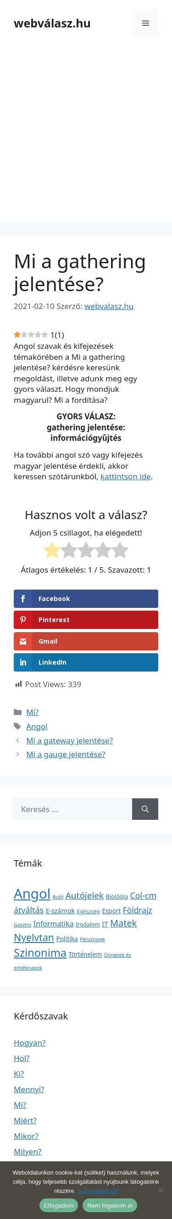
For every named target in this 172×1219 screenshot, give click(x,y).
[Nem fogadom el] (160, 1190)
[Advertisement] (86, 136)
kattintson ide (125, 476)
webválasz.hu (52, 23)
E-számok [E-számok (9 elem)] (60, 910)
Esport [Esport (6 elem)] (111, 911)
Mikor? (26, 1136)
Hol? (22, 1058)
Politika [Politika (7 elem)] (67, 938)
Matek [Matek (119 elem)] (123, 923)
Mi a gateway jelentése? (69, 740)
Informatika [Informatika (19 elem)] (53, 924)
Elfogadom (58, 1205)
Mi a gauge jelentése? (65, 754)
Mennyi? (29, 1089)
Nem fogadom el (110, 1205)
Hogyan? (29, 1042)
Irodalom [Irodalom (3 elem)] (88, 924)
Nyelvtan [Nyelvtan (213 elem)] (34, 937)
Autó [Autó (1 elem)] (58, 897)
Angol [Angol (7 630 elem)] (32, 893)
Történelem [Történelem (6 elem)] (85, 954)
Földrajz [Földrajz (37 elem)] (137, 910)
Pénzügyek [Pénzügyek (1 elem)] (92, 939)
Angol (37, 726)
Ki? (19, 1073)
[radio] (52, 552)
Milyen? (27, 1151)
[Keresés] (145, 809)
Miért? (25, 1120)
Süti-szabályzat (98, 1190)
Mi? (32, 712)
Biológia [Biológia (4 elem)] (117, 896)
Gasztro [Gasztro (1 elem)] (22, 924)
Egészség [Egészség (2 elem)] (88, 911)
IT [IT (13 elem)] (105, 923)
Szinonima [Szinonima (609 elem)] (40, 952)
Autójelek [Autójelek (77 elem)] (85, 895)
